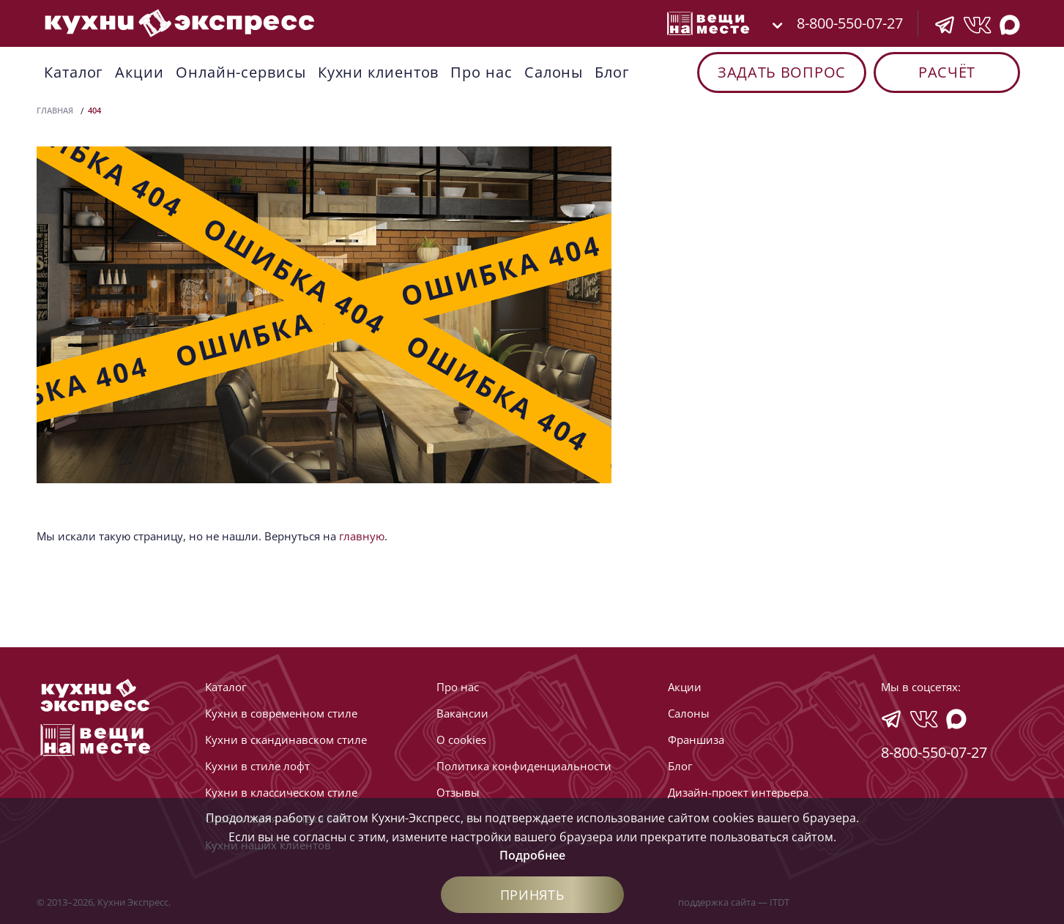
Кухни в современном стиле (281, 713)
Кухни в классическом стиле (281, 792)
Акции (139, 72)
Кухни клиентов (378, 72)
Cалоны (553, 72)
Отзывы (458, 792)
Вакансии (462, 713)
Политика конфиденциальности (523, 766)
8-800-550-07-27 (850, 23)
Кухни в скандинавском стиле (286, 739)
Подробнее (532, 855)
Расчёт (946, 72)
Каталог (73, 72)
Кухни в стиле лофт (257, 766)
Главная (55, 110)
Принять (532, 894)
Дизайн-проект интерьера (738, 792)
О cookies (461, 739)
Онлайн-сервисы (241, 72)
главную (361, 536)
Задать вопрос (782, 72)
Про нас (481, 72)
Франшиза (696, 739)
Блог (612, 72)
